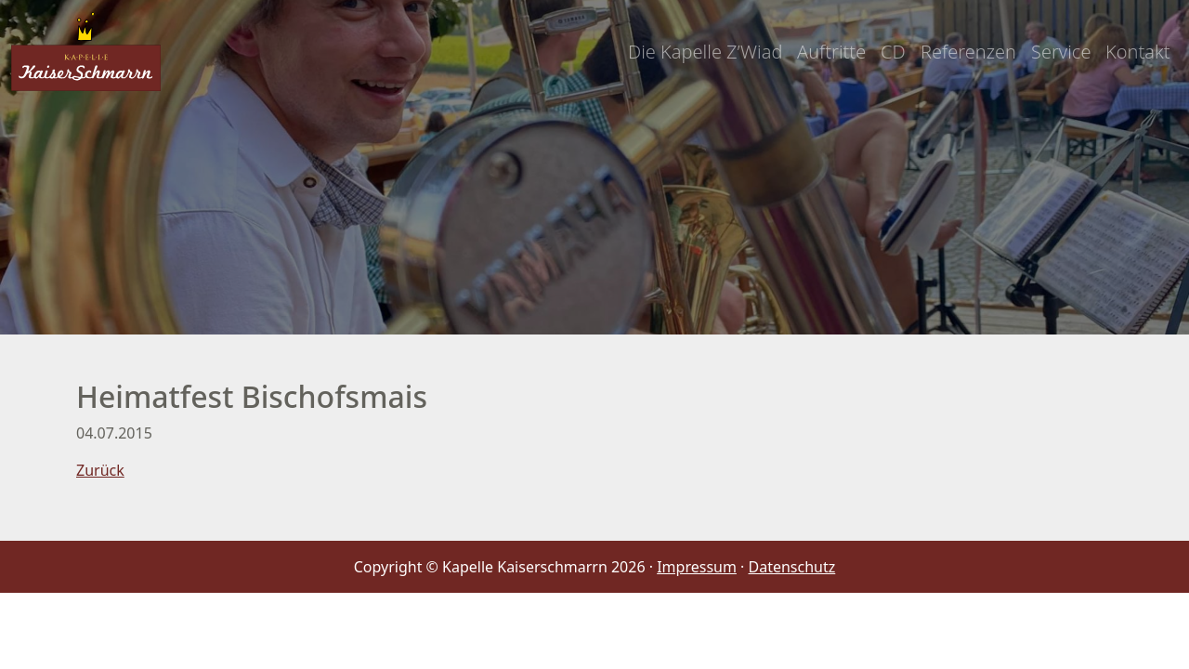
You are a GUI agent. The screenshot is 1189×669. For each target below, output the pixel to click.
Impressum (697, 567)
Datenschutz (792, 567)
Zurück (100, 470)
